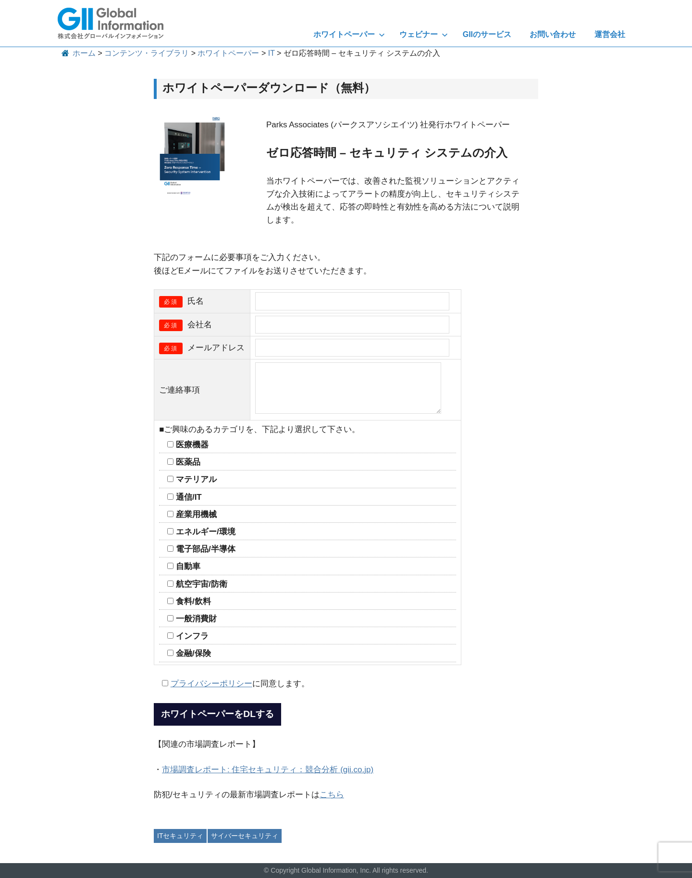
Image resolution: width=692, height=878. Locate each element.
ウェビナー (423, 34)
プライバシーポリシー (211, 683)
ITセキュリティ (180, 836)
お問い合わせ (553, 34)
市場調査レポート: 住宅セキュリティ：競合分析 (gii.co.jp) (267, 769)
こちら (332, 794)
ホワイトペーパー (349, 34)
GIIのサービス (487, 34)
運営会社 (609, 34)
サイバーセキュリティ (244, 836)
